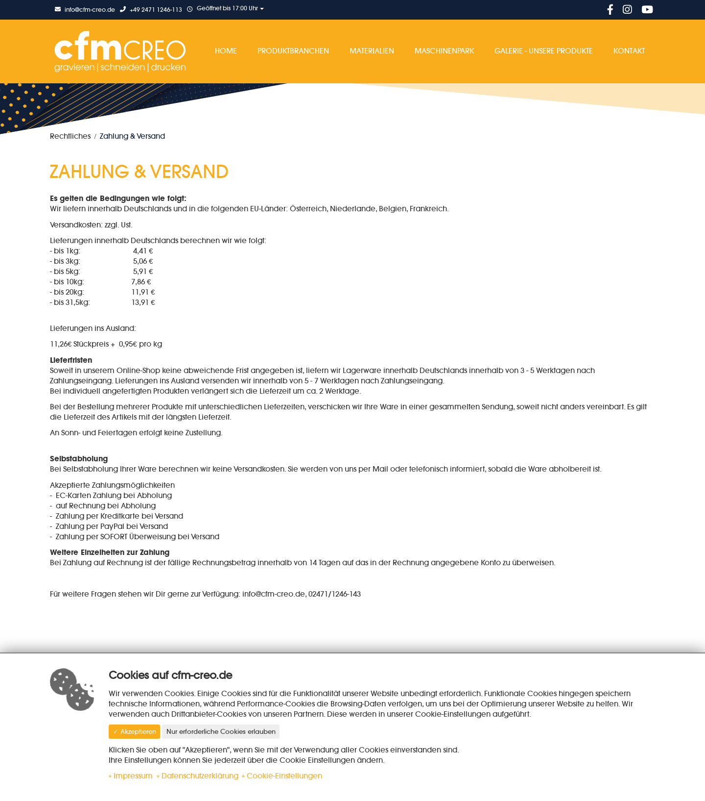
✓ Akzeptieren (134, 731)
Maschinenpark (444, 50)
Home (226, 50)
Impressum (133, 775)
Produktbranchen (293, 50)
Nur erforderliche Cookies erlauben (221, 731)
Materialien (372, 50)
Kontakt (629, 50)
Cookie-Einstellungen (284, 775)
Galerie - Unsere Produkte (543, 50)
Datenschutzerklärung (200, 775)
